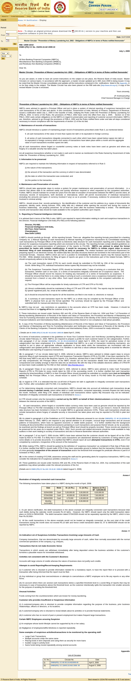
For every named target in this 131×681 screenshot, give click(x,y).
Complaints (54, 16)
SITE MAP (88, 13)
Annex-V (74, 459)
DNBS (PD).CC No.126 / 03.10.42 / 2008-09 (47, 469)
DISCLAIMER (109, 13)
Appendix (123, 83)
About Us (5, 16)
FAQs (29, 16)
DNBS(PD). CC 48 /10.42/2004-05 (117, 418)
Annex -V (126, 531)
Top (129, 674)
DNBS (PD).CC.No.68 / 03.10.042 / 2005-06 (47, 333)
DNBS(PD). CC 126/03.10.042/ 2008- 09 (65, 665)
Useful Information (17, 16)
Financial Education (40, 16)
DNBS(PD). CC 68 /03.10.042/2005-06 (63, 341)
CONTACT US (98, 13)
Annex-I (78, 395)
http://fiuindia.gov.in (76, 365)
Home (20, 20)
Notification (32, 20)
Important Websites (66, 16)
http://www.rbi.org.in (109, 85)
